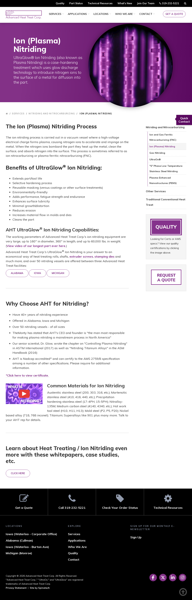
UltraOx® (155, 159)
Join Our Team (145, 3)
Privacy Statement (16, 587)
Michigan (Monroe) (19, 553)
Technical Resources (100, 3)
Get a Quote (174, 14)
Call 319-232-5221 (72, 502)
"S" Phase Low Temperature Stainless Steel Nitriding (165, 168)
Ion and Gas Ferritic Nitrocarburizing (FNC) (162, 137)
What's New (124, 3)
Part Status (76, 3)
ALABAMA (17, 273)
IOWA (37, 273)
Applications (79, 14)
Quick (184, 119)
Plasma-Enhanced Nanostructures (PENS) (163, 180)
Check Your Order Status (120, 502)
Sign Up (135, 537)
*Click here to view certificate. (28, 375)
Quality (60, 3)
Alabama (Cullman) (19, 540)
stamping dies (104, 256)
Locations (102, 14)
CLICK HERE (18, 473)
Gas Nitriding (157, 152)
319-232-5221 (169, 4)
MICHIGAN (58, 273)
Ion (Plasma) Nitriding (162, 146)
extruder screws (81, 256)
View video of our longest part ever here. (36, 246)
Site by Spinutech (40, 587)
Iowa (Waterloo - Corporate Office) (31, 534)
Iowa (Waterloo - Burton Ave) (27, 547)
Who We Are (125, 14)
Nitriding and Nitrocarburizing (165, 127)
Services (56, 14)
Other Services (156, 191)
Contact (147, 14)
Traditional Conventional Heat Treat (165, 202)
